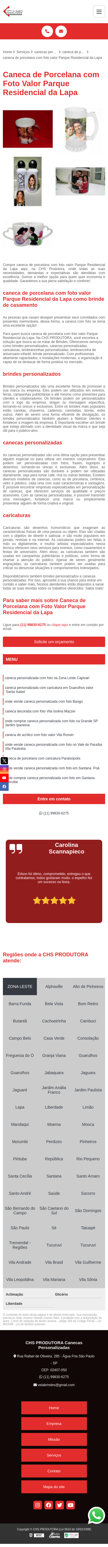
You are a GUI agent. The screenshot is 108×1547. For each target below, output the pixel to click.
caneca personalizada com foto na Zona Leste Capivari (47, 678)
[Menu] (99, 11)
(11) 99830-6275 (33, 625)
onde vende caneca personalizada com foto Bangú (44, 702)
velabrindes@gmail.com (54, 1385)
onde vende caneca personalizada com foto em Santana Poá (52, 768)
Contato (54, 1471)
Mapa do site (54, 1487)
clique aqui (60, 625)
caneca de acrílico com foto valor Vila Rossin (39, 735)
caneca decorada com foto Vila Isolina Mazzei (40, 711)
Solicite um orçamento (54, 641)
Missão (54, 1439)
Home (54, 1408)
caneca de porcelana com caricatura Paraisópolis (42, 758)
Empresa (53, 1423)
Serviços (54, 1455)
